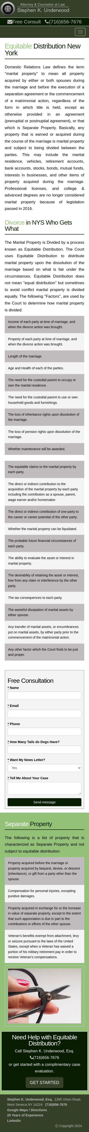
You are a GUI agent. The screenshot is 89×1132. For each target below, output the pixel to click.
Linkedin (14, 1121)
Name (13, 688)
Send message (44, 802)
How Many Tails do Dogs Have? (34, 742)
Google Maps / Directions (27, 1110)
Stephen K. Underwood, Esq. (29, 1099)
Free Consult (24, 21)
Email (13, 706)
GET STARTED (44, 1082)
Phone (14, 724)
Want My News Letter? (26, 760)
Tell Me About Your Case (28, 778)
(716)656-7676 (63, 21)
